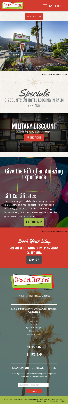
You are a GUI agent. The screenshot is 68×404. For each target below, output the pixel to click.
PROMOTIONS (34, 137)
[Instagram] (34, 353)
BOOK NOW (34, 16)
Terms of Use (54, 401)
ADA (63, 401)
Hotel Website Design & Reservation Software (39, 399)
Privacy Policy (42, 401)
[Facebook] (28, 353)
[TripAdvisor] (39, 353)
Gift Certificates (34, 222)
